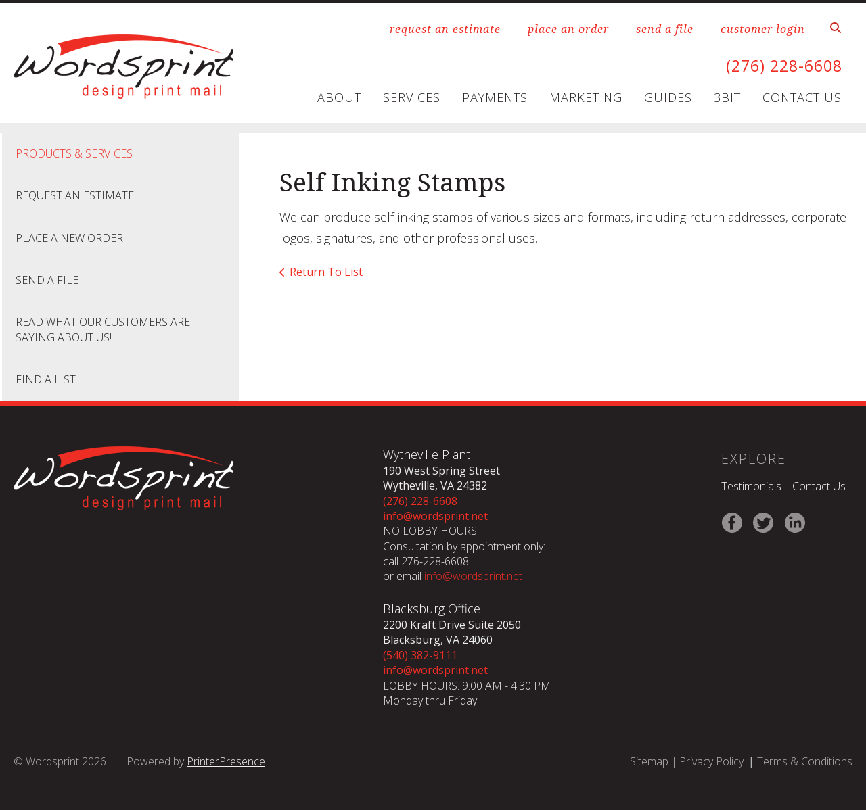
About (339, 97)
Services (411, 97)
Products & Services (74, 153)
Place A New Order (69, 238)
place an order (568, 29)
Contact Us (802, 97)
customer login (763, 29)
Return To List (326, 271)
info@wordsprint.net (435, 515)
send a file (664, 29)
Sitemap (649, 761)
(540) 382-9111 (420, 655)
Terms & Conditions (804, 761)
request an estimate (445, 29)
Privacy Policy (711, 761)
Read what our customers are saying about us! (103, 329)
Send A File (47, 279)
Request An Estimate (75, 195)
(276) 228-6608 (780, 65)
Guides (668, 97)
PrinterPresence (226, 761)
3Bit (727, 97)
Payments (495, 97)
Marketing (585, 97)
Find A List (46, 379)
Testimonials (751, 486)
